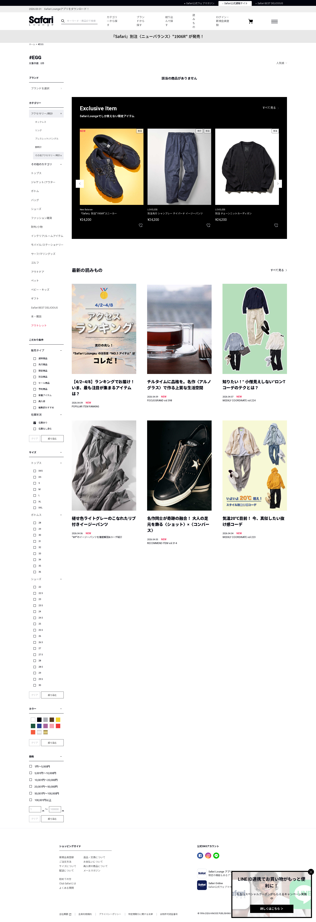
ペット (35, 280)
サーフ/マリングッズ (43, 253)
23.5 (40, 605)
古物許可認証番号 (169, 914)
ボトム (35, 191)
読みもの (193, 21)
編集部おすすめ (46, 407)
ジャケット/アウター (43, 182)
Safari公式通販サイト (235, 3)
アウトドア (37, 271)
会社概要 (65, 914)
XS (39, 477)
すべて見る (269, 107)
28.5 (40, 667)
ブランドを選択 (40, 88)
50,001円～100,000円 (46, 793)
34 (39, 559)
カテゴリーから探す (112, 21)
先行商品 (42, 364)
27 (39, 648)
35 (39, 566)
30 (39, 535)
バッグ (35, 200)
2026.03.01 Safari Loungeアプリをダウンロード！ (59, 8)
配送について (66, 870)
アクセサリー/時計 (42, 113)
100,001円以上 (42, 800)
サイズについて (67, 866)
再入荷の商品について (95, 866)
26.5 (40, 642)
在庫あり (42, 422)
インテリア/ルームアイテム (47, 235)
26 (39, 636)
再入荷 (41, 401)
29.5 (40, 679)
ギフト (35, 298)
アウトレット (39, 325)
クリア (34, 438)
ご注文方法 (65, 861)
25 (39, 624)
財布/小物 (37, 226)
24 (39, 611)
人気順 (280, 63)
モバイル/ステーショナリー (47, 244)
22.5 (40, 593)
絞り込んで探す (169, 21)
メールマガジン (91, 870)
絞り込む (52, 438)
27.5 (40, 654)
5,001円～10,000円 (45, 773)
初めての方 (65, 879)
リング (38, 130)
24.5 (40, 617)
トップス (36, 173)
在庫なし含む (45, 428)
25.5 (40, 630)
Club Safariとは (67, 883)
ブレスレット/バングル (46, 138)
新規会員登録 (66, 857)
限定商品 (42, 371)
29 (39, 529)
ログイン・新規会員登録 (222, 21)
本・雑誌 (36, 316)
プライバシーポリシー (110, 914)
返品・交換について (94, 857)
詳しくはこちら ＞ (271, 908)
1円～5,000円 (42, 766)
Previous (80, 184)
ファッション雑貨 (41, 218)
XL (39, 501)
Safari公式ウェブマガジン (199, 3)
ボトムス (36, 514)
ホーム (32, 44)
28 (39, 522)
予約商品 (42, 389)
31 (39, 541)
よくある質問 (66, 888)
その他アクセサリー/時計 (47, 155)
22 (39, 587)
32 (39, 547)
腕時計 (38, 147)
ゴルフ (35, 262)
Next (278, 184)
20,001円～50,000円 (46, 786)
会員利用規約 (85, 914)
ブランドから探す (140, 21)
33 (39, 553)
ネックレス (40, 122)
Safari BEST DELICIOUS (269, 3)
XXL (40, 507)
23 (39, 599)
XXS (40, 471)
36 (39, 572)
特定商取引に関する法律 (140, 914)
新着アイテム (45, 395)
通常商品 (42, 358)
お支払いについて (93, 861)
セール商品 (44, 383)
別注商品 (42, 377)
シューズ (36, 209)
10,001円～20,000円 (46, 780)
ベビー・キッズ (40, 289)
